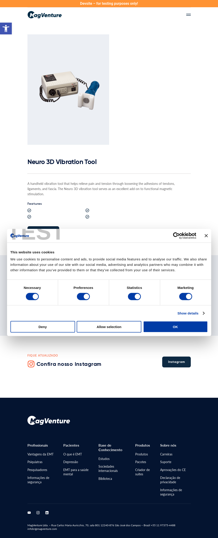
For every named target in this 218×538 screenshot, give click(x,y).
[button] (6, 28)
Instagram (176, 362)
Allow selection (109, 313)
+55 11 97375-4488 (162, 525)
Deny (43, 313)
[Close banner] (206, 222)
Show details (187, 300)
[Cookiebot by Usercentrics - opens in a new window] (176, 222)
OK (175, 313)
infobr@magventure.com (42, 529)
